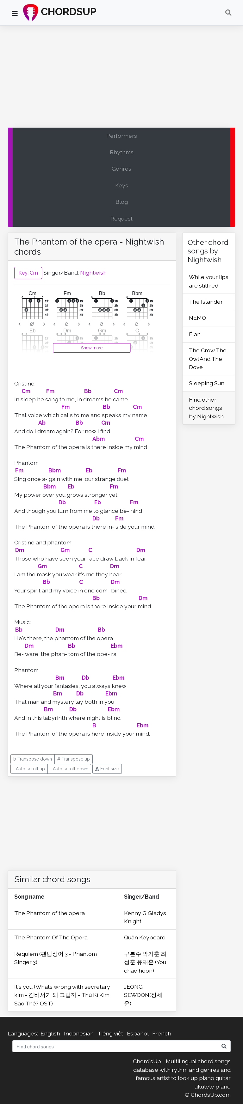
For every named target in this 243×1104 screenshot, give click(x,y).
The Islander (206, 301)
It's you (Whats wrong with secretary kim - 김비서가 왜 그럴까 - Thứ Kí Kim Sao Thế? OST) (62, 995)
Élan (195, 334)
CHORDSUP (60, 12)
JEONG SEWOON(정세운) (143, 995)
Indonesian (79, 1033)
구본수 (133, 953)
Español (137, 1033)
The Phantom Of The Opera (51, 937)
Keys (121, 185)
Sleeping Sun (206, 383)
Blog (121, 201)
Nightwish (93, 272)
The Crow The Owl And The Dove (208, 358)
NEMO (197, 317)
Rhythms (122, 152)
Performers (121, 135)
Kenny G (136, 913)
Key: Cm (28, 273)
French (161, 1033)
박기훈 (151, 953)
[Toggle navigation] (228, 12)
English (50, 1033)
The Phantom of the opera (49, 913)
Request (121, 218)
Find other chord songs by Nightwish (206, 408)
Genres (121, 168)
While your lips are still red (208, 281)
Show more (92, 347)
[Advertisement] (121, 78)
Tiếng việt (110, 1033)
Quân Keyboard (144, 937)
